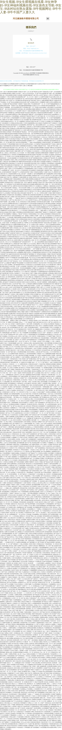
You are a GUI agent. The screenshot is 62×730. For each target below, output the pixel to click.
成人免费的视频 (15, 622)
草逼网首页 (46, 123)
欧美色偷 (34, 657)
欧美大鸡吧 (41, 277)
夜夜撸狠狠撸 (35, 537)
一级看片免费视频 (10, 416)
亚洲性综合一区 (4, 505)
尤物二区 (27, 659)
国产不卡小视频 (27, 205)
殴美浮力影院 (15, 570)
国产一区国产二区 (55, 387)
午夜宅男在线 (52, 194)
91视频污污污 (35, 268)
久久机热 (42, 137)
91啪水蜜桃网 (53, 296)
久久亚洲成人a (40, 676)
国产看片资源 (54, 146)
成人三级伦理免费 (53, 98)
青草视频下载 (20, 713)
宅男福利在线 (14, 359)
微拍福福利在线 (55, 706)
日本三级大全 (22, 228)
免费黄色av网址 (28, 259)
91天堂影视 (59, 285)
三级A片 (25, 275)
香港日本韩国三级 (49, 605)
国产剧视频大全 (23, 320)
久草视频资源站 (23, 135)
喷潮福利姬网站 (16, 394)
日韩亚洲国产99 (19, 596)
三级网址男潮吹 (18, 594)
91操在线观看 (40, 266)
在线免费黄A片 (55, 114)
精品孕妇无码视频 (48, 198)
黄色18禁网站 (14, 208)
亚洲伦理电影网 (57, 367)
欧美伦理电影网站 (22, 142)
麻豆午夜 (19, 343)
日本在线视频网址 (30, 680)
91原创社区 (38, 208)
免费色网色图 (6, 332)
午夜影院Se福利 (30, 479)
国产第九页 (53, 409)
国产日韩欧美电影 (35, 137)
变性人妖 (38, 95)
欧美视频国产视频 (47, 708)
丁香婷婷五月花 (33, 566)
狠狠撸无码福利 (46, 355)
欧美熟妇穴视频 (37, 236)
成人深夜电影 (16, 112)
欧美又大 (8, 154)
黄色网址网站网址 (50, 278)
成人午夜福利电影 (7, 428)
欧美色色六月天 (11, 111)
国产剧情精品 (44, 98)
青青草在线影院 (53, 449)
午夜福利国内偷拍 (40, 540)
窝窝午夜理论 (27, 252)
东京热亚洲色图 (53, 317)
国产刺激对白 (30, 313)
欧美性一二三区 (14, 636)
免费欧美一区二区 (52, 701)
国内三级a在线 (17, 661)
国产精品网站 (31, 395)
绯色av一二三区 (23, 322)
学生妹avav (36, 200)
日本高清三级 (20, 635)
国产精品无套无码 (35, 245)
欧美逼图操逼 (12, 383)
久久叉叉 (22, 236)
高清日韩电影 (16, 287)
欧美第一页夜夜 (10, 105)
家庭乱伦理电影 (7, 132)
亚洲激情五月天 (22, 582)
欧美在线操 (3, 720)
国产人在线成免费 (7, 114)
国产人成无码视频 (36, 114)
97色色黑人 (49, 469)
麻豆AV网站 (49, 481)
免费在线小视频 (4, 151)
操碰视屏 (10, 130)
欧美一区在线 (7, 158)
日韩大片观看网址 (41, 163)
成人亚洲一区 (34, 659)
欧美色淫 (57, 111)
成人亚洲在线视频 (34, 477)
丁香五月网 (54, 184)
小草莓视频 (27, 727)
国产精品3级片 (33, 100)
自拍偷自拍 (10, 668)
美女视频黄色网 (37, 507)
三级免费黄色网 (56, 645)
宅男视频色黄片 (18, 483)
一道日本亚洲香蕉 (15, 107)
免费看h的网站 (44, 617)
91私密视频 (43, 727)
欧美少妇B (44, 484)
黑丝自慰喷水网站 (52, 727)
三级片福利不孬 (15, 523)
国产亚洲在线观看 (46, 472)
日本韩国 (28, 577)
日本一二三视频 (4, 488)
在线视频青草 (42, 406)
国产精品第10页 (37, 594)
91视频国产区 (4, 577)
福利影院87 (4, 704)
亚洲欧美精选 (42, 394)
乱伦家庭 (6, 116)
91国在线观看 (52, 187)
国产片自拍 (42, 179)
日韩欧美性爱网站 (39, 427)
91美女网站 (35, 547)
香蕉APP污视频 (7, 198)
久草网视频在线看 (7, 179)
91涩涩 (5, 498)
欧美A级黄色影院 (27, 238)
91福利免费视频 (40, 310)
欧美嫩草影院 (34, 401)
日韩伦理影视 (46, 552)
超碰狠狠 (14, 456)
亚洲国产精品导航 (50, 111)
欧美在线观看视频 (54, 498)
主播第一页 (47, 184)
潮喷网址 (37, 395)
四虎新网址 (50, 572)
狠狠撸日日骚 (42, 640)
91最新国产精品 (48, 170)
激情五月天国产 (30, 156)
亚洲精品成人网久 (19, 633)
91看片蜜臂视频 (48, 343)
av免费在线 (11, 465)
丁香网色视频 (45, 387)
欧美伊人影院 (3, 168)
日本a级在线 (52, 303)
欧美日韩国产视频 (7, 600)
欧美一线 (19, 720)
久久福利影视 (55, 711)
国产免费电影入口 (19, 418)
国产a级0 (33, 95)
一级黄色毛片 (56, 622)
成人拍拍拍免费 (26, 163)
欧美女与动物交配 (44, 346)
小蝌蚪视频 (11, 427)
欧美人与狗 (55, 369)
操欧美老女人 (15, 210)
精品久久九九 (9, 526)
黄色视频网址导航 (44, 187)
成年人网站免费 (44, 245)
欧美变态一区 (32, 93)
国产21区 (44, 371)
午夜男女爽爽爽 (26, 420)
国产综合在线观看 (41, 93)
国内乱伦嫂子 (42, 566)
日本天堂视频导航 (55, 121)
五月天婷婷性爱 (36, 350)
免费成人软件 (32, 207)
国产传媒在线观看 (23, 376)
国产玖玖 (54, 294)
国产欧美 (30, 166)
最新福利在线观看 (17, 607)
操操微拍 (29, 580)
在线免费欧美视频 (30, 109)
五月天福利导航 (37, 552)
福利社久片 (47, 558)
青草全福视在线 (8, 165)
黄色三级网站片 (39, 479)
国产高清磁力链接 (28, 416)
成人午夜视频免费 (43, 306)
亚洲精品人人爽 (41, 331)
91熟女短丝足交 (39, 407)
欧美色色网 (3, 673)
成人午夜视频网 (24, 332)
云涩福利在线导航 (24, 172)
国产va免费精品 (39, 490)
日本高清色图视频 (39, 399)
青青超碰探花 (6, 425)
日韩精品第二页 (43, 493)
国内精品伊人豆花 (31, 518)
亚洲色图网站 (31, 303)
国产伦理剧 (27, 245)
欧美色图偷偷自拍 (32, 339)
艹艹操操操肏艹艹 (21, 580)
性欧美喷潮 (49, 435)
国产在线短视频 (35, 290)
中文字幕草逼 (19, 575)
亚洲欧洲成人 (22, 126)
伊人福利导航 (48, 689)
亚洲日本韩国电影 (47, 561)
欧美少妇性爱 (40, 428)
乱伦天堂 (28, 290)
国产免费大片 (12, 301)
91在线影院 (3, 696)
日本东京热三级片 (57, 511)
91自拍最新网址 (22, 125)
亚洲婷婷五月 (53, 596)
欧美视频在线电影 (56, 612)
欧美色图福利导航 (38, 713)
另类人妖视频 (29, 236)
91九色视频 (47, 121)
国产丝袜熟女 (27, 495)
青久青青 (10, 275)
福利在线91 (17, 338)
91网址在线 (53, 717)
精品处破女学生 (18, 638)
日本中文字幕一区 (52, 301)
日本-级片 (22, 374)
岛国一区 (37, 498)
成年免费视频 (35, 317)
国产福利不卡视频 (49, 439)
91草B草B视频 (15, 132)
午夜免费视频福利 (44, 547)
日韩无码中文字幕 (24, 392)
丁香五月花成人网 (18, 371)
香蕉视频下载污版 (51, 256)
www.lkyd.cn (26, 73)
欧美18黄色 (17, 668)
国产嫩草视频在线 (33, 308)
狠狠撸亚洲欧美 (49, 100)
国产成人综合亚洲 (32, 582)
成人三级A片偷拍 (20, 626)
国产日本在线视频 (43, 414)
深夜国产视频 (36, 301)
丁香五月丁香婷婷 (45, 290)
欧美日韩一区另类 (50, 587)
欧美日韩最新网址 (54, 516)
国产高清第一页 (56, 242)
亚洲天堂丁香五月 (42, 205)
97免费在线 (38, 561)
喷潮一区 (8, 222)
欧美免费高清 (49, 334)
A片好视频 (33, 572)
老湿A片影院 (9, 231)
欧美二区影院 (49, 460)
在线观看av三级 (18, 645)
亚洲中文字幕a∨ (25, 523)
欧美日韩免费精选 (16, 647)
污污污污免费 (54, 238)
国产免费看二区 (26, 226)
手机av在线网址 (5, 476)
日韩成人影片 (41, 182)
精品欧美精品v (11, 280)
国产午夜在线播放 (48, 586)
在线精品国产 (7, 528)
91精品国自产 (33, 598)
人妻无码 (49, 659)
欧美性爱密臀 (3, 256)
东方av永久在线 (25, 722)
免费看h (53, 624)
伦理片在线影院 (48, 423)
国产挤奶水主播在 (43, 434)
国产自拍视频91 (7, 692)
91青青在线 (25, 486)
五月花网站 (16, 345)
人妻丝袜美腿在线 (54, 579)
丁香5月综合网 (22, 187)
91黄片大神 (48, 622)
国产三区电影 (32, 278)
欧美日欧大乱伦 (6, 434)
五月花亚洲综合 (22, 180)
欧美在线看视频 (45, 621)
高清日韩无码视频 (23, 186)
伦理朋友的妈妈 (23, 219)
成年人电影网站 (45, 635)
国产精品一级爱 (19, 500)
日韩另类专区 (45, 495)
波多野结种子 (27, 706)
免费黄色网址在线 (39, 184)
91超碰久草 (10, 643)
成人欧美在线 (27, 406)
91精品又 (52, 290)
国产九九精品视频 (20, 465)
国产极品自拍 (15, 285)
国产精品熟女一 (24, 132)
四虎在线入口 (22, 353)
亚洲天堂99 (12, 477)
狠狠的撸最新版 (20, 624)
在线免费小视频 (12, 217)
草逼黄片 (46, 463)
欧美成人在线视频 (31, 655)
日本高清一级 (57, 425)
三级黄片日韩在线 (33, 545)
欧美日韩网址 (12, 439)
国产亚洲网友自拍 (45, 397)
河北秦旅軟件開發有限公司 (26, 18)
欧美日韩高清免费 (21, 254)
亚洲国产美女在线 (22, 545)
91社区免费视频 (24, 481)
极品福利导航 (51, 292)
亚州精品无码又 (53, 661)
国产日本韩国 (14, 617)
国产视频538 (5, 460)
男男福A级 (34, 406)
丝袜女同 (30, 219)
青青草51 (22, 264)
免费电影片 (16, 177)
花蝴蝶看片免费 (44, 102)
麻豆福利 (39, 322)
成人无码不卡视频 (16, 614)
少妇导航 (34, 381)
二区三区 (5, 481)
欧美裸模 (44, 112)
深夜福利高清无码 (23, 460)
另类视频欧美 (15, 242)
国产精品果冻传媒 (43, 441)
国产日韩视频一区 (34, 481)
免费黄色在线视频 (37, 283)
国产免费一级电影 (48, 633)
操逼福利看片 (31, 502)
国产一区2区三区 (20, 341)
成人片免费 (43, 228)
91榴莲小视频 (37, 146)
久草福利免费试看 (56, 277)
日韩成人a (56, 308)
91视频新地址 (35, 296)
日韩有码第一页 (42, 404)
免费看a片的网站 (40, 458)
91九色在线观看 (36, 264)
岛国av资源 (20, 193)
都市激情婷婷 (7, 172)
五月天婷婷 (6, 310)
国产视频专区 (8, 603)
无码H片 (54, 563)
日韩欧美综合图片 (33, 364)
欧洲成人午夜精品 (43, 158)
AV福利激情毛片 (7, 299)
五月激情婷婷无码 (21, 329)
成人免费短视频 (4, 554)
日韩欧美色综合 (52, 249)
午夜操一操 (28, 650)
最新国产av (43, 411)
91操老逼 (56, 713)
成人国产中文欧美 (20, 708)
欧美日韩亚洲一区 (52, 411)
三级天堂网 (29, 324)
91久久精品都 (43, 659)
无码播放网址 (36, 324)
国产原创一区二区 (14, 470)
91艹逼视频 (28, 418)
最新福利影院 (10, 252)
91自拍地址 (47, 329)
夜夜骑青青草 (14, 109)
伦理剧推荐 (43, 247)
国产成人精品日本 (51, 247)
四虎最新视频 (4, 682)
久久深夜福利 (28, 713)
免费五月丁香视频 (7, 226)
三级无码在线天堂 (17, 247)
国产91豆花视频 (9, 584)
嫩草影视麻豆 (16, 561)
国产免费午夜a (54, 638)
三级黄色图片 (33, 271)
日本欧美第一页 (13, 266)
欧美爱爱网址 (7, 570)
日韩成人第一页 (25, 137)
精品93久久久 (21, 200)
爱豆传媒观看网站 (30, 123)
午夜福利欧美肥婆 (56, 360)
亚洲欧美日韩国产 (44, 409)
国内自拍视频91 (30, 610)
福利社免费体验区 (12, 463)
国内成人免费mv (52, 615)
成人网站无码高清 (26, 699)
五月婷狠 (10, 594)
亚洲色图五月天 (4, 448)
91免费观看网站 (24, 444)
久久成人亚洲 (26, 247)
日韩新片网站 (17, 601)
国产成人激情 (40, 519)
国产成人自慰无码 (54, 322)
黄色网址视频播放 (41, 207)
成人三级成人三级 (6, 153)
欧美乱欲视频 (23, 189)
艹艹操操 (29, 142)
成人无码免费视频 (7, 449)
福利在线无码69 (19, 348)
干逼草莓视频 (15, 689)
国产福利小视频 (43, 661)
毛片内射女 (20, 249)
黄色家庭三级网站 (48, 348)
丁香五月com (24, 366)
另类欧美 (40, 582)
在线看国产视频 (19, 696)
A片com (22, 292)
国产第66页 (52, 210)
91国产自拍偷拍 (30, 102)
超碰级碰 (28, 374)
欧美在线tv (42, 259)
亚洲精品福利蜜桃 (32, 628)
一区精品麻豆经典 (47, 139)
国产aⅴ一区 (28, 341)
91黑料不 (8, 285)
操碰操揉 (53, 313)
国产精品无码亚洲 (53, 221)
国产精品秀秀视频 (30, 504)
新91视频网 (55, 142)
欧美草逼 (44, 591)
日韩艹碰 (50, 545)
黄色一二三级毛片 (52, 683)
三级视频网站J (52, 584)
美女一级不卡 (9, 373)
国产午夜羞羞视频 (27, 648)
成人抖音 (12, 304)
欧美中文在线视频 (49, 610)
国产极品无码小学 (51, 402)
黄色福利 (56, 462)
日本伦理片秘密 (30, 407)
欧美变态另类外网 (29, 446)
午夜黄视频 (49, 521)
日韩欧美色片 (20, 711)
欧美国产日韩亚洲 (50, 407)
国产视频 (6, 311)
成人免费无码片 (45, 395)
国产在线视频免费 (31, 439)
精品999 (46, 465)
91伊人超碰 (58, 357)
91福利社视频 (43, 196)
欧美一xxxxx (46, 125)
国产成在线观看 (20, 257)
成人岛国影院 (25, 240)
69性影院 (7, 125)
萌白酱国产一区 (51, 112)
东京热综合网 (4, 385)
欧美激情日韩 (44, 221)
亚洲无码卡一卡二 (52, 345)
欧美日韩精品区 (56, 416)
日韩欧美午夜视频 (12, 568)
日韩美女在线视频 (8, 462)
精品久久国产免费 (43, 486)
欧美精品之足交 (51, 598)
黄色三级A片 (39, 325)
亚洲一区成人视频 (25, 182)
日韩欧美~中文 (41, 353)
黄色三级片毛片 (8, 177)
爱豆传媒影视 (43, 675)
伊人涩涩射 (36, 187)
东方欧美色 (24, 380)
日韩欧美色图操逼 (11, 657)
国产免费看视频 (33, 229)
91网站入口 (30, 703)
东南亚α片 (11, 682)
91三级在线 (26, 451)
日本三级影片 (44, 444)
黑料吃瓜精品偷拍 (10, 163)
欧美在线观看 (32, 331)
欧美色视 (9, 640)
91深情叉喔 (19, 472)
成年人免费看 (21, 605)
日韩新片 (55, 690)
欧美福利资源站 (14, 573)
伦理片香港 (44, 292)
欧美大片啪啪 (39, 462)
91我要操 (51, 212)
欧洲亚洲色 (54, 395)
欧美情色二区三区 (50, 519)
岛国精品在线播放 (29, 315)
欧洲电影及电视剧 (14, 404)
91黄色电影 (17, 182)
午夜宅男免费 (53, 130)
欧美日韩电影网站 (34, 397)
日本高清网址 (31, 467)
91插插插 (6, 249)
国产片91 (50, 175)
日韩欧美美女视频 (17, 238)
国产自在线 (8, 210)
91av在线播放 (6, 193)
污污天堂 (43, 701)
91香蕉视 (42, 105)
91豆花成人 (33, 243)
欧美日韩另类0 (10, 147)
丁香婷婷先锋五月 (36, 369)
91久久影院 (23, 130)
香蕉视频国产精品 (55, 243)
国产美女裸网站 (32, 456)
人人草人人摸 (24, 556)
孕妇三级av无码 (44, 249)
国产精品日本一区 (11, 329)
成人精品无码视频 (48, 109)
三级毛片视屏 (54, 528)
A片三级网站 (55, 196)
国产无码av (3, 231)
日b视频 (37, 186)
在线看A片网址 (13, 385)
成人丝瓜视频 (38, 516)
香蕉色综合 (48, 703)
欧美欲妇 (49, 640)
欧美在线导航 (14, 479)
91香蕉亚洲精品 (32, 214)
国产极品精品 (11, 696)
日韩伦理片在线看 (27, 360)
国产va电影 (56, 580)
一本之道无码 (21, 514)
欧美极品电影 (17, 137)
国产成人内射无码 (25, 98)
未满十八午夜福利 (57, 676)
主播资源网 (9, 444)
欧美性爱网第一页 (14, 474)
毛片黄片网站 (43, 615)
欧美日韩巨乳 (46, 500)
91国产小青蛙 (11, 608)
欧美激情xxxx (29, 427)
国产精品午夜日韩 (45, 612)
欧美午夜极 (9, 339)
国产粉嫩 (11, 263)
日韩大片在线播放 (54, 327)
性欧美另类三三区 (46, 722)
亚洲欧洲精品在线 (38, 558)
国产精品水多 (46, 289)
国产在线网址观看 (35, 221)
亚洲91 (39, 355)
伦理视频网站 (6, 208)
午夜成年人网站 (14, 294)
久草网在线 (40, 140)
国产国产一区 (15, 126)
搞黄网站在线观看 (22, 217)
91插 (42, 264)
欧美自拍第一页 (24, 710)
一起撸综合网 (50, 518)
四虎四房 (19, 282)
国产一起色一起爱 (45, 470)
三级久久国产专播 (13, 610)
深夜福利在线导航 (5, 362)
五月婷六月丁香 (39, 467)
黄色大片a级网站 (11, 390)
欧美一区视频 (11, 704)
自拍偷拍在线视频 (18, 652)
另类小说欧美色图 (9, 575)
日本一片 (50, 484)
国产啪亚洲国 (57, 254)
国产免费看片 (6, 722)
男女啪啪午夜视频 (31, 159)
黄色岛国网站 (39, 125)
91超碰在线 (41, 460)
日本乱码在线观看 (34, 697)
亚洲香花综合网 (39, 531)
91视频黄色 (30, 664)
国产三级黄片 (18, 579)
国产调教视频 (53, 704)
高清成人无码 (55, 668)
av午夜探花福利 (10, 236)
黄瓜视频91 (40, 366)
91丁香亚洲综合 (17, 388)
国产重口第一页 (56, 401)
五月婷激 (15, 676)
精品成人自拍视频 (21, 519)
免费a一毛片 (3, 184)
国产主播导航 (8, 371)
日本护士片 (3, 568)
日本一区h (43, 432)
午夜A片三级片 (58, 198)
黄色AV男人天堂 (56, 718)
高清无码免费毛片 (24, 402)
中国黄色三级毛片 (50, 479)
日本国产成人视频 (51, 287)
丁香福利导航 (25, 697)
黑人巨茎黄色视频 (40, 380)
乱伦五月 (2, 264)
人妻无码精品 (50, 107)
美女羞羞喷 (19, 495)
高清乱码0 (25, 166)
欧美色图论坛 (29, 146)
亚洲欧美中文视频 (44, 317)
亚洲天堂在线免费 (41, 535)
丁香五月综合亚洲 (52, 512)
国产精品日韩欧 (48, 673)
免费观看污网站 (29, 250)
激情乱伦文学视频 (26, 362)
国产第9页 (49, 228)
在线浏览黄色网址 (52, 404)
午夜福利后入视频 (33, 437)
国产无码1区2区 (50, 421)
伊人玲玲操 (44, 324)
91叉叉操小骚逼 (27, 277)
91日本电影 (41, 437)
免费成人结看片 (9, 633)
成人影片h (18, 170)
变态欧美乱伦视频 (9, 500)
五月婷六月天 (38, 554)
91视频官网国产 (38, 212)
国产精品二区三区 (8, 346)
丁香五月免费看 (35, 476)
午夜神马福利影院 (15, 566)
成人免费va (57, 593)
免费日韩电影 (30, 130)
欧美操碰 (18, 280)
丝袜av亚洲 (22, 676)
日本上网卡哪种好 (21, 509)
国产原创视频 (28, 507)
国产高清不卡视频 (54, 156)
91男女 (48, 135)
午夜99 (7, 257)
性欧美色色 (28, 350)
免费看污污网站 (14, 320)
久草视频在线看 (21, 628)
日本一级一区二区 (45, 652)
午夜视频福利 (36, 621)
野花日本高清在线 (12, 725)
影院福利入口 (45, 678)
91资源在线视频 (41, 217)
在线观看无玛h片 (39, 689)
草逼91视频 (20, 612)
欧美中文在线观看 (56, 575)
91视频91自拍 (32, 455)
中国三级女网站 (36, 662)
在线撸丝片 (49, 161)
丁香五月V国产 (46, 236)
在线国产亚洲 (47, 668)
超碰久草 (28, 511)
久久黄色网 (5, 470)
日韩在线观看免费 (20, 608)
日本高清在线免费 (17, 528)
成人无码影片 (12, 324)
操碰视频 (13, 158)
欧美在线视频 (30, 184)
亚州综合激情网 (57, 509)
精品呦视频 (20, 301)
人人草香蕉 (42, 151)
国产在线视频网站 (40, 692)
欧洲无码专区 (20, 619)
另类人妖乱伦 (8, 366)
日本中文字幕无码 (29, 191)
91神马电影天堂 (17, 549)
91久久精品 (32, 392)
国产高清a (37, 575)
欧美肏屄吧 (23, 395)
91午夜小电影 (7, 456)
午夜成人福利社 (57, 435)
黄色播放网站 (6, 491)
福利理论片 (19, 642)
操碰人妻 (42, 697)
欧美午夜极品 (56, 109)
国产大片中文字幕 (42, 175)
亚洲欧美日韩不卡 (29, 682)
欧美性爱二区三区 (36, 591)
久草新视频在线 (19, 212)
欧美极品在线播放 (43, 704)
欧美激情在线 (42, 549)
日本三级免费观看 (57, 722)
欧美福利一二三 (21, 593)
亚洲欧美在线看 (19, 680)
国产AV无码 (25, 149)
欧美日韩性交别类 (19, 659)
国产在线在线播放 (40, 593)
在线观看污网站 (47, 383)
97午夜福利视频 (10, 144)
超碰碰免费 (43, 666)
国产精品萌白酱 (4, 273)
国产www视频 (5, 263)
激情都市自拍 (4, 331)
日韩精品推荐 (50, 240)
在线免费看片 (6, 250)
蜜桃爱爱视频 (27, 105)
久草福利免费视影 (18, 318)
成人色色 (4, 521)
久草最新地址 (20, 325)
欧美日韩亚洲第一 (8, 397)
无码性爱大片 (16, 449)
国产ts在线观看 (22, 266)
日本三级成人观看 (5, 235)
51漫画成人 (14, 187)
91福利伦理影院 (9, 621)
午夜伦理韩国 (4, 418)
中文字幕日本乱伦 (11, 519)
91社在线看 (26, 263)
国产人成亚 (24, 327)
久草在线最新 (42, 240)
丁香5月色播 (21, 407)
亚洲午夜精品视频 (56, 233)
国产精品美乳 (52, 158)
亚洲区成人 (34, 282)
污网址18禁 (25, 306)
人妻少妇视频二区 (12, 201)
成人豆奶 (15, 355)
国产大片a (2, 657)
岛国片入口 (43, 491)
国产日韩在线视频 (19, 462)
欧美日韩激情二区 (21, 664)
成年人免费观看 (26, 530)
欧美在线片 (45, 687)
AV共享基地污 (34, 486)
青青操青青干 (37, 311)
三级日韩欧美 (3, 229)
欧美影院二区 (28, 685)
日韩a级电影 (51, 261)
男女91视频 (54, 231)
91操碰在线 (56, 100)
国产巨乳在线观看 (33, 132)
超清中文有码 (45, 577)
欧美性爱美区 (7, 612)
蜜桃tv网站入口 (45, 210)
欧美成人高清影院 (49, 682)
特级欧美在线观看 (21, 140)
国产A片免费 (40, 624)
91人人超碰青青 (12, 278)
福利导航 (49, 196)
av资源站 (14, 706)
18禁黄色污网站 (55, 607)
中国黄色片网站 (12, 675)
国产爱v (14, 612)
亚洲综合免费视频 (51, 392)
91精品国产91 (15, 172)
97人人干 (45, 530)
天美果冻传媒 (3, 200)
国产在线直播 (23, 242)
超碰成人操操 (58, 132)
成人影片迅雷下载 (26, 394)
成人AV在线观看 (44, 303)
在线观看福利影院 (51, 406)
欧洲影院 (24, 671)
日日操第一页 (22, 153)
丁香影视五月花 (36, 238)
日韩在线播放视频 (49, 266)
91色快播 (16, 156)
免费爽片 (58, 477)
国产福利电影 (34, 182)
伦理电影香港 (45, 208)
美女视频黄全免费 (56, 205)
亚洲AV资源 (32, 544)
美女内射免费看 (20, 435)
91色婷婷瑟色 (24, 170)
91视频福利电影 (24, 470)
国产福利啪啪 (34, 158)
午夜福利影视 (11, 596)
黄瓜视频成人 (18, 194)
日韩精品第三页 (57, 640)
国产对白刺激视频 (5, 647)
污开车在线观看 (15, 631)
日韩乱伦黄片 (12, 717)
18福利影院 (46, 140)
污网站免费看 (12, 140)
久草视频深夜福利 (36, 252)
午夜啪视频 (47, 296)
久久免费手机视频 (43, 97)
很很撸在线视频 (48, 367)
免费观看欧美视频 (50, 353)
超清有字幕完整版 (26, 614)
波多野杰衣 (6, 407)
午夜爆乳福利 (52, 414)
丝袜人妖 (27, 559)
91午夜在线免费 (32, 203)
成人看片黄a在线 (53, 320)
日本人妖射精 (29, 200)
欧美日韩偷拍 (41, 657)
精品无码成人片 (57, 366)
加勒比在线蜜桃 (31, 654)
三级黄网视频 (14, 402)
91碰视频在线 (48, 628)
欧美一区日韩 (51, 591)
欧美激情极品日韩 (15, 327)
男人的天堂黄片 (51, 566)
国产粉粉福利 (17, 387)
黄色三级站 (29, 385)
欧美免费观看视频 (24, 617)
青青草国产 (41, 222)
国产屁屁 (26, 116)
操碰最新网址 (46, 607)
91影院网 (56, 518)
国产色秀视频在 (35, 727)
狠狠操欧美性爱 (31, 198)
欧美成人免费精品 (32, 636)
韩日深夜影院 (44, 514)
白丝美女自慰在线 (6, 523)
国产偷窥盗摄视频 (53, 104)
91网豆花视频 (30, 153)
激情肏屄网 (54, 631)
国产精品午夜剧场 (11, 624)
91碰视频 (55, 561)
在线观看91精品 (38, 313)
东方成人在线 (20, 173)
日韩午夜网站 (27, 421)
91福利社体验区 (5, 512)
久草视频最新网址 (29, 168)
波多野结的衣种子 (36, 717)
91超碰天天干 (38, 669)
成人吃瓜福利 (56, 147)
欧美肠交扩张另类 (12, 184)
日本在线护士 (52, 180)
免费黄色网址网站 (37, 607)
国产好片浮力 (34, 165)
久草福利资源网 (12, 173)
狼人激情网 (38, 292)
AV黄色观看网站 (37, 142)
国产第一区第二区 (43, 357)
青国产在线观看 (26, 607)
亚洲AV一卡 (4, 217)
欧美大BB (28, 158)
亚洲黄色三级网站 (49, 455)
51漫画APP (42, 224)
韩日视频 (57, 200)
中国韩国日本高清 (6, 126)
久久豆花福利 (14, 460)
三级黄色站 (16, 378)
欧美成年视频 (46, 313)
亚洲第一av (21, 535)
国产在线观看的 (21, 310)
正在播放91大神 (47, 614)
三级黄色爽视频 (27, 423)
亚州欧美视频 (12, 442)
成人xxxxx (10, 259)
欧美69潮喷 (45, 126)
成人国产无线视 (9, 245)
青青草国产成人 (31, 125)
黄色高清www (24, 345)
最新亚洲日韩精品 (22, 184)
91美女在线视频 (33, 139)
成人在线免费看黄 (39, 242)
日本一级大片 (3, 91)
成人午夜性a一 (4, 628)
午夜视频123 (11, 229)
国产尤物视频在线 (25, 287)
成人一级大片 (47, 631)
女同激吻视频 (20, 154)
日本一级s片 (4, 469)
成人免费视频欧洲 (12, 514)
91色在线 (56, 334)
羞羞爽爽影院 (50, 425)
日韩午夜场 (22, 235)
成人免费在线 (43, 191)
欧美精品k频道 (24, 687)
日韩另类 (46, 427)
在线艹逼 (42, 537)
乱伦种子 (40, 91)
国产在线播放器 (24, 570)
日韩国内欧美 (6, 392)
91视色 (31, 172)
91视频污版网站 (6, 558)
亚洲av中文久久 (38, 605)
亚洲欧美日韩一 (30, 448)
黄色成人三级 (57, 507)
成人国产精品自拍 (7, 380)
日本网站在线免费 (34, 147)
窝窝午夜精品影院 (37, 614)
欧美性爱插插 (26, 128)
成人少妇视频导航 (55, 159)
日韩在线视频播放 (7, 345)
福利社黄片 (35, 549)
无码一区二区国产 (40, 703)
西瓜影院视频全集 (18, 297)
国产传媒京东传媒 (30, 573)
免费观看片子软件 (33, 725)
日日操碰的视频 (30, 435)
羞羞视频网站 (23, 718)
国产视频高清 (45, 133)
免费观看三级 (7, 394)
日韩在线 (29, 126)
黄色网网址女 (20, 168)
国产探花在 (24, 346)
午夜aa (18, 556)
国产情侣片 (33, 304)
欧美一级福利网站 (26, 476)
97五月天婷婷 (29, 196)
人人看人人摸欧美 (55, 341)
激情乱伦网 (9, 652)
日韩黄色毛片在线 (52, 650)
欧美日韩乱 (47, 222)
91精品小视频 (9, 318)
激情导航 (37, 724)
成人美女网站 (20, 512)
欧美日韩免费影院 (12, 669)
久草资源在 (16, 228)
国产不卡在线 (40, 121)
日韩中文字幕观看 (53, 95)
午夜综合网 (37, 472)
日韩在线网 (36, 196)
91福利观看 (20, 717)
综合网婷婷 (51, 324)
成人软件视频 (45, 194)
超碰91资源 (26, 193)
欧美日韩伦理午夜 (16, 303)
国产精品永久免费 (47, 601)
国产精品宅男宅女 (10, 537)
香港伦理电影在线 (55, 119)
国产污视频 (11, 369)
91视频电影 (22, 121)
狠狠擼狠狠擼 (12, 311)
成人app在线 (37, 135)
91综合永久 (11, 498)
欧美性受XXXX (39, 711)
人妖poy (10, 561)
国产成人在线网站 (14, 135)
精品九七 (14, 683)
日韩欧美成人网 (25, 647)
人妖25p (5, 442)
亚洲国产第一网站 (54, 219)
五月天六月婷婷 (23, 505)
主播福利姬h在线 (53, 186)
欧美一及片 (41, 285)
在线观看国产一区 (27, 387)
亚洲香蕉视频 (50, 570)
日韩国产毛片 (23, 378)
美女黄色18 (48, 233)
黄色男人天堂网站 (5, 511)
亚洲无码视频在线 (23, 208)
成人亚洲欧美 (46, 638)
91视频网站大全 (25, 591)
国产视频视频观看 (51, 540)
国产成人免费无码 (13, 186)
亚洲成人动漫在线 (29, 643)
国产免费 (55, 348)
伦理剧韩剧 (11, 572)
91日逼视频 (12, 257)
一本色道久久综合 (34, 449)
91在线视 (6, 467)
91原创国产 (6, 650)
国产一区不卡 (36, 512)
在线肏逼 (12, 708)
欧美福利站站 (20, 685)
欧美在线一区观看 (47, 690)
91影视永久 (5, 364)
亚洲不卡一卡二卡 (27, 586)
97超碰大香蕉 (26, 104)
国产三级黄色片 (44, 538)
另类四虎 (27, 121)
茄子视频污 (11, 119)
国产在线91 (48, 179)
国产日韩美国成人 (20, 655)
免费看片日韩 (14, 308)
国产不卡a (14, 701)
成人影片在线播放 (34, 617)
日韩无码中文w (18, 451)
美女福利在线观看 (30, 292)
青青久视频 (12, 212)
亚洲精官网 (4, 369)
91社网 (49, 205)
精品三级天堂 (28, 673)
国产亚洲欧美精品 (32, 359)
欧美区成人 (19, 554)
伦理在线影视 (38, 235)
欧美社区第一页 (17, 268)
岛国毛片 (32, 402)
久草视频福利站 (6, 598)
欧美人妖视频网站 (19, 252)
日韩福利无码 (12, 282)
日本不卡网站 (58, 629)
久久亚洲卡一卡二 (21, 715)
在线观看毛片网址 (24, 533)
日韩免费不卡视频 (50, 467)
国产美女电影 (26, 369)
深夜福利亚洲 (11, 277)
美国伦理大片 (46, 91)
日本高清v (8, 303)
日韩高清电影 (52, 434)
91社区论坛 (4, 203)
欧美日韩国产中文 (42, 647)
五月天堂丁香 (39, 289)
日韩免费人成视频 (5, 484)
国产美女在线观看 (12, 582)
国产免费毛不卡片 (18, 423)
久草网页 (31, 215)
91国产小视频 (33, 273)
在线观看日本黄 (44, 219)
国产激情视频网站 (56, 118)
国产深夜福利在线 (10, 552)
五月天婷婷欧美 (21, 158)
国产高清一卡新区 (46, 146)
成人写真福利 (12, 191)
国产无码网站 (8, 264)
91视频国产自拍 (52, 153)
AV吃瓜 (12, 650)
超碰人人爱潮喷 (19, 650)
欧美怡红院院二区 (20, 123)
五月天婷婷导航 (54, 352)
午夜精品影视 (18, 369)
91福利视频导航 (7, 146)
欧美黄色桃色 (28, 348)
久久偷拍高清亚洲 (23, 203)
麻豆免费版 (10, 638)
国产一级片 (12, 554)
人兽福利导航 (18, 277)
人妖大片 (53, 285)
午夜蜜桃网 (16, 565)
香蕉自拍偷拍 (25, 449)
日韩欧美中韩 (18, 360)
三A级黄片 (48, 655)
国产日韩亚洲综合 (32, 275)
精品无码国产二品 (33, 285)
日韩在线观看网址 (33, 409)
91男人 (25, 334)
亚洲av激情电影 (31, 201)
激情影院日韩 (40, 270)
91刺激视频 (43, 301)
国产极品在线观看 (35, 451)
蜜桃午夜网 (9, 228)
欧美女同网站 (57, 671)
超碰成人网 (38, 694)
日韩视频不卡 (4, 439)
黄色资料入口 (8, 289)
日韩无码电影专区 (30, 676)
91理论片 (55, 235)
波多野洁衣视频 (4, 140)
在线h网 (50, 374)
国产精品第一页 (43, 619)
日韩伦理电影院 (49, 629)
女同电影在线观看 (51, 315)
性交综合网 (24, 561)
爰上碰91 (17, 304)
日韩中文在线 (9, 139)
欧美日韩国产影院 (57, 703)
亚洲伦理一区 (58, 332)
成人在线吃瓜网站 (16, 240)
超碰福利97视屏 (35, 287)
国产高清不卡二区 (33, 306)
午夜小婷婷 (13, 678)
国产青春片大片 (14, 332)
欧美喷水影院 (15, 146)
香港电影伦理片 (9, 182)
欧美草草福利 (25, 668)
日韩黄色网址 (53, 236)
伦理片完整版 (25, 179)
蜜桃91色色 (58, 208)
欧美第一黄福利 (20, 439)
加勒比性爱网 (31, 111)
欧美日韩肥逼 (31, 352)
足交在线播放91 (34, 411)
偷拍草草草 (38, 256)
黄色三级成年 (11, 205)
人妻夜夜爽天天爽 (7, 697)
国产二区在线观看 (55, 91)
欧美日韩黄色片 (34, 263)
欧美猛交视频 (3, 133)
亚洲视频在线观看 (57, 474)
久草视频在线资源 (11, 727)
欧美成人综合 (12, 593)
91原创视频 (45, 283)
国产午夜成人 (52, 144)
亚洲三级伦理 (39, 502)
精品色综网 (16, 428)
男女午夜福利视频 (49, 430)
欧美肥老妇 (36, 259)
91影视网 (18, 111)
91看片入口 (43, 287)
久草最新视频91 (36, 577)
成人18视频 (35, 277)
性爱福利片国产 (5, 359)
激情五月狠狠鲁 (12, 577)
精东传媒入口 (40, 119)
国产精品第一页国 (5, 207)
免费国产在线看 (9, 233)
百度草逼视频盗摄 (41, 505)
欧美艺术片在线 (41, 518)
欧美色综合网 (22, 102)
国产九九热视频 (36, 373)
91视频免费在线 (25, 299)
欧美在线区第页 (4, 642)
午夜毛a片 (6, 404)
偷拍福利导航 (40, 655)
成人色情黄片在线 (43, 177)
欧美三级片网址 (11, 619)
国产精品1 (58, 504)
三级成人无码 (48, 490)
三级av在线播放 (24, 544)
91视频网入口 (15, 437)
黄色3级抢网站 (19, 97)
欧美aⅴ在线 (15, 690)
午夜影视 (8, 563)
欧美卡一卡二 (11, 662)
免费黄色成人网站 (38, 673)
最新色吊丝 (14, 504)
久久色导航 (8, 458)
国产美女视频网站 (6, 214)
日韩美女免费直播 (42, 273)
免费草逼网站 (12, 628)
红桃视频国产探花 (7, 423)
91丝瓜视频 (40, 474)
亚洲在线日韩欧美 (35, 722)
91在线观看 (55, 310)
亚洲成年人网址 (26, 549)
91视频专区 (23, 404)
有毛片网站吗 (51, 647)
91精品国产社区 (4, 254)
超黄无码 (27, 271)
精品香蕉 (28, 161)
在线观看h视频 (27, 95)
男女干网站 (9, 421)
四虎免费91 (41, 132)
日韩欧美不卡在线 (33, 346)
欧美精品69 (10, 483)
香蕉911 (37, 102)
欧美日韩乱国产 (17, 381)
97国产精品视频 (24, 139)
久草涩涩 (34, 189)
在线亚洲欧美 (32, 718)
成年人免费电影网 (14, 488)
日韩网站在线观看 (23, 725)
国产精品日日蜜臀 (27, 720)
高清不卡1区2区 (23, 563)
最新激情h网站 (38, 250)
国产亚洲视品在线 (47, 294)
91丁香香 (38, 654)
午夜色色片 (44, 374)
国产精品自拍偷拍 (18, 231)
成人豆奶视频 (26, 388)
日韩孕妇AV (22, 524)
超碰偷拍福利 (40, 622)
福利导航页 (58, 467)
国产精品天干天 (33, 116)
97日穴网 (36, 191)
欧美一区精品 (18, 671)
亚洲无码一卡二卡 (14, 364)
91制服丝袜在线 (20, 521)
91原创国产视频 (48, 147)
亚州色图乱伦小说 (55, 168)
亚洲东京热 (33, 121)
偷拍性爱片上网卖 (17, 486)
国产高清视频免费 (51, 432)
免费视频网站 (3, 280)
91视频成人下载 (15, 214)
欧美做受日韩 (21, 133)
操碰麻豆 (41, 556)
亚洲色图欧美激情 (33, 327)
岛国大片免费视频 (5, 107)
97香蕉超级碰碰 (17, 226)
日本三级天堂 (32, 336)
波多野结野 (12, 642)
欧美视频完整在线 (13, 724)
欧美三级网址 (20, 673)
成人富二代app (22, 654)
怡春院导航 (16, 444)
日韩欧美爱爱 (22, 177)
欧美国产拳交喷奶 (36, 154)
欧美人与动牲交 (41, 572)
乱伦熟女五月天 (36, 105)
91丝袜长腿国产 (41, 392)
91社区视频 (32, 565)
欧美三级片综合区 (5, 614)
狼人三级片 (14, 317)
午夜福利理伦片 (46, 511)
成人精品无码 (12, 518)
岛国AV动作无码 (19, 144)
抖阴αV (46, 502)
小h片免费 (36, 144)
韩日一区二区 (47, 118)
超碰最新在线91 (56, 451)
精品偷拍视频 (45, 338)
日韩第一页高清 (37, 341)
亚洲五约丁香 (13, 448)
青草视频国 (6, 547)
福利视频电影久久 (46, 238)
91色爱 (22, 259)
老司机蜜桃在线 (54, 140)
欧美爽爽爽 (41, 334)
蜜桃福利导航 (20, 704)
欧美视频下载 (57, 523)
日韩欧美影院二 (48, 580)
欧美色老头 (38, 446)
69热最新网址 (22, 270)
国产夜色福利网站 (48, 669)
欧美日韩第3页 (15, 458)
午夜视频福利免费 (23, 308)
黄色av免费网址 (25, 411)
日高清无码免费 (14, 524)
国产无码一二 (36, 210)
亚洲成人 (58, 566)
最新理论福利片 (20, 324)
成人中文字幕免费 (49, 264)
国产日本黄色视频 (8, 338)
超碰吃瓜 (29, 189)
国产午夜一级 (15, 687)
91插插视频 (40, 439)
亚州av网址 (53, 346)
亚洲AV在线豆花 (26, 282)
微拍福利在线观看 (12, 91)
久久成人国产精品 (16, 538)
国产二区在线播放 (39, 587)
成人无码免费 (31, 715)
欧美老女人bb (15, 153)
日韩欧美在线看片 (7, 629)
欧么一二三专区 (27, 657)
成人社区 (23, 631)
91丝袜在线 (28, 264)
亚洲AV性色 (18, 409)
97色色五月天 (35, 612)
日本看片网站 (49, 359)
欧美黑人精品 (39, 610)
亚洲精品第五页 (41, 203)
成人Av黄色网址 (24, 430)
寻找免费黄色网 (24, 458)
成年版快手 (6, 282)
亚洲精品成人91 (37, 586)
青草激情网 (46, 516)
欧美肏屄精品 (41, 523)
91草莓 (31, 294)
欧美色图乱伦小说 (23, 207)
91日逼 (41, 296)
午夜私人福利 (46, 589)
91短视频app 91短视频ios (27, 689)
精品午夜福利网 (49, 271)
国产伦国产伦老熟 (50, 428)
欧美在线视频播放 (26, 268)
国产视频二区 (14, 425)
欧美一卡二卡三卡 (37, 362)
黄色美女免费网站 (37, 371)
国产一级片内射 (5, 109)
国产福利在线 (16, 130)
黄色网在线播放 (16, 299)
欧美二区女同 (12, 283)
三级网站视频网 (51, 282)
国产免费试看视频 (56, 350)
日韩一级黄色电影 (30, 540)
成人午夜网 (48, 137)
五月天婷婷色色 (51, 477)
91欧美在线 (16, 703)
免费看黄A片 (14, 407)
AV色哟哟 (34, 205)
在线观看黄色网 (5, 304)
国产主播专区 (34, 579)
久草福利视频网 (14, 118)
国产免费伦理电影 (34, 444)
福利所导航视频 (36, 228)
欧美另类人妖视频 (19, 643)
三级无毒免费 (16, 264)
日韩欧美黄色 (16, 380)
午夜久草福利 (22, 359)
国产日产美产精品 (51, 207)
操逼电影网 (34, 357)
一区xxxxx (58, 105)
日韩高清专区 (8, 530)
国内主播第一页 (48, 201)
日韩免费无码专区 (56, 589)
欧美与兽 (12, 512)
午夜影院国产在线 (31, 266)
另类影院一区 (30, 631)
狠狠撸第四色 (37, 315)
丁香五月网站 (24, 229)
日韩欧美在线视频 (6, 701)
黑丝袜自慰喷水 (57, 263)
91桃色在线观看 (37, 633)
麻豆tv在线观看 (41, 161)
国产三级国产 (11, 196)
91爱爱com (29, 187)
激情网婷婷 (47, 285)
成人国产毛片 (12, 711)
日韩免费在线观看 (45, 528)
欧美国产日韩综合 (45, 559)
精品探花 (52, 538)
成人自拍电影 (12, 472)
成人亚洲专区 (8, 676)
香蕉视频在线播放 (11, 685)
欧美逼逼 (40, 533)
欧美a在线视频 (24, 565)
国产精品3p (54, 257)
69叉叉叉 (40, 308)
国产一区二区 (27, 97)
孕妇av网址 (32, 687)
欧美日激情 (49, 692)
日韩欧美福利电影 (33, 378)
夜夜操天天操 (30, 587)
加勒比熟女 (33, 112)
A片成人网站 (31, 505)
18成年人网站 (14, 159)
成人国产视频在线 (52, 720)
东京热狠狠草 (32, 170)
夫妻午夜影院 (27, 483)
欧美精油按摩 (57, 570)
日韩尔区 (16, 374)
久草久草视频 (46, 341)
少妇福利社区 (53, 420)
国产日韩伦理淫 (27, 317)
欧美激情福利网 (52, 306)
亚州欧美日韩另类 (32, 404)
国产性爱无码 (35, 661)
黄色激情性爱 (34, 704)
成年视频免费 (20, 442)
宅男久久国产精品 (55, 250)
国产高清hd (21, 669)
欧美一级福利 (18, 373)
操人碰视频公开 (19, 531)
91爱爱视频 (22, 146)
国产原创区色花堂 (46, 114)
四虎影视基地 (35, 706)
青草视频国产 (9, 699)
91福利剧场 (37, 153)
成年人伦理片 (9, 287)
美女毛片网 (30, 589)
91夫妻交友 (48, 401)
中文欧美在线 (14, 414)
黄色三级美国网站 (51, 390)
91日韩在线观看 (8, 297)
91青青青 (32, 413)
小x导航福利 (28, 283)
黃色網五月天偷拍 (40, 469)
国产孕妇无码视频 (28, 297)
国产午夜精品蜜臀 (56, 626)
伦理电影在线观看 (12, 497)
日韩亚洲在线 (8, 378)
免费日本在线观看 (10, 531)
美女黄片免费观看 (42, 282)
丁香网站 (38, 509)
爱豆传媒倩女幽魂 (39, 149)
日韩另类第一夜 (38, 416)
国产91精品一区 (34, 710)
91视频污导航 (50, 254)
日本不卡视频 (52, 371)
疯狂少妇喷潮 (11, 256)
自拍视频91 (29, 140)
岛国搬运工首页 (14, 219)
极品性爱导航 (27, 154)
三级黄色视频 (27, 612)
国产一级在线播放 (33, 640)
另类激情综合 (27, 537)
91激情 (26, 311)
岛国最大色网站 (23, 285)
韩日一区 (32, 458)
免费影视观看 (44, 153)
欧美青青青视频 (31, 353)
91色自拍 (9, 718)
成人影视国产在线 (10, 175)
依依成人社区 (56, 594)
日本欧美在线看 (57, 268)
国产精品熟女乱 (4, 694)
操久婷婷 (55, 175)
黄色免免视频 (40, 430)
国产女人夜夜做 (13, 243)
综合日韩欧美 (38, 123)
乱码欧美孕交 (38, 180)
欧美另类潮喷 (38, 664)
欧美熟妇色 (17, 699)
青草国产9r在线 (41, 650)
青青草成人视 (32, 425)
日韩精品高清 (54, 214)
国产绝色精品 (39, 198)
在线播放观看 (48, 226)
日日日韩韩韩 (12, 490)
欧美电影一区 (39, 367)
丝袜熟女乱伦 (29, 465)
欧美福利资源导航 (30, 531)
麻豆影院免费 (31, 289)
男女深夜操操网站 (48, 671)
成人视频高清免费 (30, 235)
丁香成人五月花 (12, 168)
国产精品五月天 (22, 198)
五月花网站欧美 (34, 615)
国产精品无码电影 (12, 104)
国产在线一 (28, 133)
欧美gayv (52, 125)
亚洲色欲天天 (17, 119)
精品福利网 (45, 603)
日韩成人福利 (34, 619)
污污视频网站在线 (23, 456)
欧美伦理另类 (22, 313)
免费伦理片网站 (57, 521)
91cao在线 (34, 647)
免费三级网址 (22, 469)
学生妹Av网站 (52, 97)
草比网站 (10, 387)
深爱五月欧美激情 (50, 526)
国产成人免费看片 (16, 357)
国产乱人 (16, 189)
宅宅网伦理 (14, 511)
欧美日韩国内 (12, 521)
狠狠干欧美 (4, 196)
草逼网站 (14, 455)
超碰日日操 (32, 430)
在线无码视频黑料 (8, 360)
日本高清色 (16, 718)
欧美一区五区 (57, 621)
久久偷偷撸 (4, 387)
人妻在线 (37, 352)
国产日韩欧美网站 (56, 229)
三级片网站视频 (33, 460)
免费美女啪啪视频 (21, 542)
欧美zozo (55, 648)
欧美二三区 (56, 481)
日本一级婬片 (34, 97)
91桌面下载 (31, 724)
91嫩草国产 (7, 294)
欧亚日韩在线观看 (10, 341)
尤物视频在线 (9, 374)
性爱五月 (48, 339)
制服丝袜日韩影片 (50, 376)
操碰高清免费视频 (9, 149)
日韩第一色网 (35, 666)
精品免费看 (55, 165)
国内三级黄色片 (41, 425)
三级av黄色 (22, 479)
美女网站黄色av (49, 458)
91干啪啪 (30, 311)
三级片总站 (50, 394)
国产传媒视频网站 (20, 250)
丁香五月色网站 (11, 97)
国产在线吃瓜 (38, 631)
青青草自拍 (24, 692)
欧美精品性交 (45, 130)
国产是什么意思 (29, 497)
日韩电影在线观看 (41, 573)
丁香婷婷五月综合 (12, 180)
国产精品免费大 (15, 395)
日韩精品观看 (39, 170)
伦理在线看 (6, 573)
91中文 (55, 217)
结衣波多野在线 (46, 350)
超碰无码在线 (12, 254)
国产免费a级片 (15, 544)
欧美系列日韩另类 (46, 662)
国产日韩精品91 (53, 123)
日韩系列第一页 (31, 390)
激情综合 (38, 488)
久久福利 (29, 228)
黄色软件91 (4, 189)
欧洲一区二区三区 (5, 502)
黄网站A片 (23, 516)
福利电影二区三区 (31, 608)
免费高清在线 (24, 364)
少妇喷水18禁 (34, 224)
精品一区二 (22, 610)
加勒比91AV (48, 310)
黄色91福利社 (18, 306)
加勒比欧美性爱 (17, 432)
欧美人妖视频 (41, 376)
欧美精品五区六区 (18, 441)
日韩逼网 (33, 119)
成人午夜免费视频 (14, 116)
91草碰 (54, 161)
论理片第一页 (14, 392)
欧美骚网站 (48, 275)
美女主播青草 (45, 156)
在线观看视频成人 (7, 666)
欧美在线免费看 (27, 175)
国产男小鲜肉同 (54, 135)
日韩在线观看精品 (16, 215)
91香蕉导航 (48, 676)
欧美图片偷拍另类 (11, 350)
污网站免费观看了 (23, 694)
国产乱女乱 (4, 259)
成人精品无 (26, 273)
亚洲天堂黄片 (46, 551)
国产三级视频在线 (46, 304)
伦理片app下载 (52, 126)
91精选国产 (59, 203)
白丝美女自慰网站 (30, 310)
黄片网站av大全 (18, 397)
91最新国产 (18, 586)
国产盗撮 (25, 409)
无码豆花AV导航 (18, 621)
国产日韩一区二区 (24, 147)
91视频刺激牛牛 (11, 673)
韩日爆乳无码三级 (12, 142)
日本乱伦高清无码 (28, 301)
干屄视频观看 (41, 339)
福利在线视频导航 (41, 299)
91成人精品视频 (19, 105)
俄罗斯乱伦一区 (31, 683)
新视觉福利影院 (27, 594)
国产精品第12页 (14, 235)
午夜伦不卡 (24, 111)
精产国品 (47, 243)
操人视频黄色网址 (38, 329)
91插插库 (20, 104)
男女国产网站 (30, 516)
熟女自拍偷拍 (5, 212)
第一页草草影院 (24, 261)
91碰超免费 (24, 303)
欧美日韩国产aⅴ (6, 455)
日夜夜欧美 (34, 175)
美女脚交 (43, 512)
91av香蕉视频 (36, 584)
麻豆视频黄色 (7, 435)
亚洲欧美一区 (36, 635)
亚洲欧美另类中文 (11, 542)
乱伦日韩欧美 (56, 446)
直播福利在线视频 (51, 364)
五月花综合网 (26, 579)
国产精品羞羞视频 (45, 575)
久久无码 (7, 296)
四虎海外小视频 (53, 617)
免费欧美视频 (17, 224)
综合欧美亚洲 (21, 463)
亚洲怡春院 (8, 729)
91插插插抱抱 (25, 491)
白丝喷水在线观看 (11, 559)
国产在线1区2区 (40, 390)
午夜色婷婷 (51, 619)
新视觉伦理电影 (7, 648)
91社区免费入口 (50, 331)
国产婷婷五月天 (18, 233)
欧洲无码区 (9, 355)
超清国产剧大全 (48, 149)
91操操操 (19, 657)
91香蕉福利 (37, 678)
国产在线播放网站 (49, 173)
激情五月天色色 (9, 137)
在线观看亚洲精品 (53, 177)
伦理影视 (27, 596)
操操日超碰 (58, 680)
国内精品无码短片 (49, 132)
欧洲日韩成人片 (21, 390)
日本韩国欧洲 (36, 538)
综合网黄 (41, 226)
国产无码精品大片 (29, 678)
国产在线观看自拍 (18, 629)
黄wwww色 (47, 119)
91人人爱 (55, 636)
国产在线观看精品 (40, 448)
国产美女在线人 (45, 352)
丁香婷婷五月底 (21, 683)
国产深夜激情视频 (56, 655)
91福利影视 (19, 383)
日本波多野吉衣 (7, 215)
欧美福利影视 (45, 654)
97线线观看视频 (36, 601)
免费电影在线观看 (41, 159)
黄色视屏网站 (50, 189)
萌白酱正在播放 (38, 642)
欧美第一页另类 (4, 556)
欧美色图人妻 (21, 109)
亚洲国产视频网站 (56, 694)
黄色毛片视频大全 (26, 601)
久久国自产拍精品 (17, 166)
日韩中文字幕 (27, 645)
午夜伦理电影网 (8, 166)
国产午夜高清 (41, 233)
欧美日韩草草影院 (33, 441)
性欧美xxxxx (46, 642)
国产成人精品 (25, 598)
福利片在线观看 (16, 98)
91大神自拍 (8, 98)
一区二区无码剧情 (55, 678)
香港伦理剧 (33, 163)
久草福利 (22, 484)
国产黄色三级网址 (30, 535)
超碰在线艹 (46, 180)
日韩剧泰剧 (12, 467)
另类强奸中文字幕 (39, 526)
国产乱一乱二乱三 (34, 193)
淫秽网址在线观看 (42, 600)
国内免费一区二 (35, 420)
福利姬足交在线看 (16, 222)
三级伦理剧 (51, 357)
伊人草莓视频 (14, 502)
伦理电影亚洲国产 (48, 166)
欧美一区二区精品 (28, 554)
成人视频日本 (3, 119)
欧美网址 (18, 420)
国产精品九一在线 (48, 362)
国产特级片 (4, 427)
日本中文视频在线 (35, 247)
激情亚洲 (39, 636)
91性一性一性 (56, 692)
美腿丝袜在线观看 (45, 257)
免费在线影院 (5, 266)
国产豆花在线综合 (46, 476)
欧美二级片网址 (25, 280)
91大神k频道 (6, 504)
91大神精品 (12, 123)
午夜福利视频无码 (33, 334)
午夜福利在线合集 (34, 528)
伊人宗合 (7, 617)
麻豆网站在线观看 (50, 203)
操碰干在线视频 (54, 388)
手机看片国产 (45, 498)
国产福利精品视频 (9, 659)
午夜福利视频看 (12, 343)
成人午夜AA (23, 434)
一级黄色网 (56, 170)
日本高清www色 (12, 336)
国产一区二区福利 (34, 107)
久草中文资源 (54, 635)
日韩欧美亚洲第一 (23, 331)
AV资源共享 (35, 394)
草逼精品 (57, 324)
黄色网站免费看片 (14, 481)
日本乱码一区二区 (35, 701)
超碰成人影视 (54, 154)
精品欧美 (37, 303)
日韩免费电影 (50, 163)
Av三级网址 (9, 388)
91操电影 (16, 273)
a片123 (10, 242)
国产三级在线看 (38, 465)
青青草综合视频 (35, 374)
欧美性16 (35, 177)
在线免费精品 (47, 416)
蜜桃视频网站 (49, 217)
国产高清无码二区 (39, 629)
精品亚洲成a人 (58, 271)
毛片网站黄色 (7, 317)
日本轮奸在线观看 (6, 437)
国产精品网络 (14, 296)
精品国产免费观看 (52, 191)
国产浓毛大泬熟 (29, 526)
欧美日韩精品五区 (36, 338)
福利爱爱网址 (6, 219)
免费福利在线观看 (41, 683)
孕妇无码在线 (21, 296)
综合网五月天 (38, 156)
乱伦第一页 (52, 200)
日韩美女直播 (43, 193)
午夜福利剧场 (44, 724)
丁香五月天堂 (25, 93)
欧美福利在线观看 (38, 385)
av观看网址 (48, 563)
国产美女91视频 (25, 304)
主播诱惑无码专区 (46, 311)
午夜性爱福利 (45, 388)
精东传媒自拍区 (7, 432)
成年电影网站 (21, 587)
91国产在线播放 (4, 243)
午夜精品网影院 (17, 179)
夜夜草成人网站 (29, 399)
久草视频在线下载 (26, 666)
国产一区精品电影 (21, 490)
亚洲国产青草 (16, 366)
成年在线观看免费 (19, 315)
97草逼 (8, 566)
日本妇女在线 (12, 495)
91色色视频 (12, 325)
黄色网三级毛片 (17, 289)
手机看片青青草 (30, 367)
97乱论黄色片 (30, 469)
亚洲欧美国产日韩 (9, 315)
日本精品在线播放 (18, 275)
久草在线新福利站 (48, 533)
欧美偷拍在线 (41, 570)
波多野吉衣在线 (30, 521)
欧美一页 (43, 315)
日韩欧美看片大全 (15, 491)
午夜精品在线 (16, 411)
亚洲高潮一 (55, 662)
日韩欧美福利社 (41, 336)
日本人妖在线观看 (37, 530)
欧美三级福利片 (45, 488)
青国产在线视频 (11, 664)
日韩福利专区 (5, 283)
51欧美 (40, 139)
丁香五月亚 (59, 591)
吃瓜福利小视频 (13, 151)
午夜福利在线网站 (38, 172)
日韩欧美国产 (32, 474)
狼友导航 (33, 428)
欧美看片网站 (54, 558)
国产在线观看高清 (32, 434)
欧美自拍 (36, 652)
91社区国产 (18, 93)
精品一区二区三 (57, 374)
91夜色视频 (49, 523)
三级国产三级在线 (14, 493)
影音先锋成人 (45, 596)
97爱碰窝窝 (12, 715)
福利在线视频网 (37, 589)
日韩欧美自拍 (15, 434)
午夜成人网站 (41, 456)
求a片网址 (34, 161)
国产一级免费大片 (29, 173)
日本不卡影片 (23, 640)
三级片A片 (42, 710)
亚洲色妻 (28, 484)
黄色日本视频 (33, 533)
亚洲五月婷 (21, 497)
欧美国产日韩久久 (57, 614)
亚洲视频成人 (4, 376)
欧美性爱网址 (38, 708)
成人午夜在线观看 (7, 95)
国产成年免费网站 (11, 161)
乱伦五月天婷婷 (36, 257)
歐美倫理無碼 (48, 531)
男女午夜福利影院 (44, 280)
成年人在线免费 (53, 603)
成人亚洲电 (15, 563)
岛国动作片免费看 (6, 535)
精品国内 (42, 481)
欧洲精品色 (40, 628)
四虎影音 (25, 397)
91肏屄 (14, 435)
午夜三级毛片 (21, 577)
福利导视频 (5, 545)
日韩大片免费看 (13, 367)
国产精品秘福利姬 (22, 455)
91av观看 (53, 497)
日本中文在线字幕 (47, 446)
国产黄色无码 (20, 559)
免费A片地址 (3, 343)
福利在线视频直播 (50, 105)
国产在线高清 (33, 414)
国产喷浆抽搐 (46, 250)
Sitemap (37, 74)
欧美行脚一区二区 (5, 544)
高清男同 (20, 317)
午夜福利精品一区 (50, 544)
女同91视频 (9, 411)
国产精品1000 (53, 245)
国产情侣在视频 (19, 540)
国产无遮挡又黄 (6, 683)
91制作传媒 (13, 193)
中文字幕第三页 (46, 154)
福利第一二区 (6, 401)
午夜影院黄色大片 (10, 348)
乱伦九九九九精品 (26, 551)
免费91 (19, 151)
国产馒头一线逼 (26, 381)
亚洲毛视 (34, 421)
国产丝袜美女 (58, 128)
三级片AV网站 (20, 350)
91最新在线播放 (15, 453)
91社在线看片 (32, 622)
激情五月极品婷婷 (35, 98)
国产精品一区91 (21, 283)
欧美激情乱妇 (57, 673)
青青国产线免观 (33, 320)
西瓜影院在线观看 (12, 133)
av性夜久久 (9, 549)
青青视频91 (23, 703)
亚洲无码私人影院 (26, 603)
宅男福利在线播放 (41, 254)
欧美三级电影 (53, 280)
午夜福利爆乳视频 (16, 615)
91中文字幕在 (7, 486)
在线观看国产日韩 (23, 675)
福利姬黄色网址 (57, 166)
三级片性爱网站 (25, 357)
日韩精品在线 (21, 448)
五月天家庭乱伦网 (11, 507)
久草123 (46, 270)
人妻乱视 (6, 135)
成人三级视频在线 (47, 235)
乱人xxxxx (21, 271)
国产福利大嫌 (12, 352)
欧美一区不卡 (49, 643)
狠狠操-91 (45, 212)
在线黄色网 (47, 711)
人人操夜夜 (52, 486)
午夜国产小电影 (15, 484)
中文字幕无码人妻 (53, 116)
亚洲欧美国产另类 (14, 313)
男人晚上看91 (32, 345)
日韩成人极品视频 (6, 271)
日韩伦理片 (17, 259)
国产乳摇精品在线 (11, 334)
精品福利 (36, 261)
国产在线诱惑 (15, 271)
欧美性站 (34, 650)
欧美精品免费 (36, 442)
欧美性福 (20, 701)
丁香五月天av (13, 290)
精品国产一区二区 (57, 383)
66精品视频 (7, 221)
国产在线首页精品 (34, 470)
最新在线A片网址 (42, 189)
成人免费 (52, 208)
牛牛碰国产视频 (50, 336)
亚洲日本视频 (57, 173)
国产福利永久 (44, 95)
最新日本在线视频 (48, 308)
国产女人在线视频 (57, 699)
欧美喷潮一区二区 (51, 299)
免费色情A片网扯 (31, 217)
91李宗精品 (50, 263)
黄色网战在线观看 (34, 491)
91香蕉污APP (6, 261)
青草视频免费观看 (7, 533)
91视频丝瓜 (26, 701)
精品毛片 (17, 236)
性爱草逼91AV (9, 224)
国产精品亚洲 (3, 205)
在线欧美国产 (29, 708)
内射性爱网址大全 (7, 268)
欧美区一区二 (8, 516)
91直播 (45, 172)
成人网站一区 (58, 385)
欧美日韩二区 (30, 593)
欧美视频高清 (6, 538)
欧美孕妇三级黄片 (37, 383)
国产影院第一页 (30, 180)
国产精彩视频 (3, 130)
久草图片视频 (27, 584)
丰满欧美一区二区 (28, 642)
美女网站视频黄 (15, 292)
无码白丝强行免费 (31, 270)
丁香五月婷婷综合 (44, 579)
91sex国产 (12, 556)
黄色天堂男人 (55, 137)
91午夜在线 (33, 299)
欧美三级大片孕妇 (15, 547)
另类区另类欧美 (14, 207)
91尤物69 (49, 193)
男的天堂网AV (49, 182)
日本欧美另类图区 (5, 357)
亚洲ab (48, 159)
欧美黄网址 (8, 687)
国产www (2, 287)
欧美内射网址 (20, 191)
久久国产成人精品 (12, 200)
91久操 (40, 165)
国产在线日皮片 (44, 297)
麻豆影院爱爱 (37, 194)
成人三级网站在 (44, 186)
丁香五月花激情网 (50, 224)
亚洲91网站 (31, 488)
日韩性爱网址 (36, 219)
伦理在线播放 (42, 107)
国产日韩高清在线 (46, 626)
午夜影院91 (47, 624)
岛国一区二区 (43, 215)
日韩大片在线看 (38, 168)
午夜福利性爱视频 (49, 713)
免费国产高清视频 (24, 294)
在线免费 (52, 483)
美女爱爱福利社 (54, 559)
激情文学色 (57, 273)
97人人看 (38, 304)
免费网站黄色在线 (13, 203)
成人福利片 (16, 339)
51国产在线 (4, 572)
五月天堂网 (26, 318)
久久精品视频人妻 (42, 345)
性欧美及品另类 (50, 448)
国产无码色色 (24, 214)
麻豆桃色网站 (5, 313)
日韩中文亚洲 (23, 437)
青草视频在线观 (51, 505)
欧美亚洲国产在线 (5, 402)
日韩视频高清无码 (47, 509)
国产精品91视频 (14, 270)
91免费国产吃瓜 (17, 648)
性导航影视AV (16, 165)
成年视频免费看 (36, 484)
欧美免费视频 (33, 332)
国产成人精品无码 (18, 406)
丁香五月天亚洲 (56, 275)
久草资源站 (16, 516)
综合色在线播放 (26, 661)
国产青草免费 (46, 418)
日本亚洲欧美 (27, 383)
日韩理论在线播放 (26, 547)
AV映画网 (38, 687)
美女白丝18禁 (20, 278)
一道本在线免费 (49, 556)
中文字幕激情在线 (23, 568)
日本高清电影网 (22, 159)
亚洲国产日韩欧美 (33, 675)
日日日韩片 (26, 413)
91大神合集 (18, 163)
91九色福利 (39, 671)
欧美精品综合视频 (10, 409)
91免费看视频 (41, 271)
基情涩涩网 (8, 187)
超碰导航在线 (19, 413)
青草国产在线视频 (40, 111)
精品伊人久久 (26, 615)
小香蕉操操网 (53, 338)
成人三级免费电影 (28, 472)
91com (28, 243)
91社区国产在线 (17, 530)
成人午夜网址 (25, 222)
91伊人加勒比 (40, 214)
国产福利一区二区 (16, 591)
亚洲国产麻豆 (7, 706)
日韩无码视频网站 (35, 231)
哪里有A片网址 (41, 243)
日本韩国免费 (4, 509)
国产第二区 (52, 441)
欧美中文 (5, 589)
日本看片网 (4, 724)
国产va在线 (19, 334)
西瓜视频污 (51, 453)
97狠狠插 (43, 256)
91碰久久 (34, 696)
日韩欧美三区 (16, 603)
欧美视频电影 (54, 311)
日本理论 (11, 273)
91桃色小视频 (20, 311)
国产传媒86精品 (4, 524)
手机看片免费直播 (27, 552)
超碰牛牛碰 (52, 530)
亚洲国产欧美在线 (53, 444)
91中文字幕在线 (57, 149)
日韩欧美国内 (44, 584)
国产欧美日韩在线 (20, 196)
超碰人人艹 (31, 694)
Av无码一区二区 (16, 598)
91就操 (49, 718)
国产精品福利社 (7, 441)
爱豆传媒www (9, 703)
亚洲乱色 (35, 720)
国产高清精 (41, 542)
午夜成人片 (31, 380)
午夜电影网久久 (50, 128)
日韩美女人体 (54, 373)
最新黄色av (24, 289)
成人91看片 (58, 491)
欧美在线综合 (12, 635)
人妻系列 (31, 149)
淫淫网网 (2, 175)
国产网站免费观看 (33, 493)
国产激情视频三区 (31, 254)
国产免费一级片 (51, 93)
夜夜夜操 (38, 690)
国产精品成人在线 (47, 165)
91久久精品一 (23, 493)
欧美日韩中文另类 (47, 507)
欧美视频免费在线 (47, 554)
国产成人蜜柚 (41, 359)
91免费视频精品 (55, 304)
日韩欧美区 (27, 717)
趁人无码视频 (29, 626)
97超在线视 (59, 278)
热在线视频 (56, 582)
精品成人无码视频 (34, 280)
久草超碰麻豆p (39, 680)
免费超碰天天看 (19, 662)
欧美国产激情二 (6, 430)
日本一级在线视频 (25, 165)
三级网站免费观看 (33, 556)
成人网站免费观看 (35, 596)
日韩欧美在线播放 (42, 608)
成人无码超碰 (49, 710)
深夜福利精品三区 (55, 500)
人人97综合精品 (23, 210)
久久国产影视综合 (36, 126)
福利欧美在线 (52, 270)
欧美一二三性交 (34, 559)
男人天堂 (5, 242)
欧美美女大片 (49, 437)
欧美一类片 (57, 573)
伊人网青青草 (55, 172)
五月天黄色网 (37, 638)
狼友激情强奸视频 (38, 343)
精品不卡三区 (15, 430)
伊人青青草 (23, 339)
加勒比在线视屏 (49, 259)
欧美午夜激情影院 (26, 538)
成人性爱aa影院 (18, 128)
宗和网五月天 (31, 186)
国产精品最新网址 (44, 725)
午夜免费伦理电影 (15, 722)
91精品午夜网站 (11, 720)
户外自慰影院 (34, 104)
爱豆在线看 (31, 194)
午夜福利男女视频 (13, 469)
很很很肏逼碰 (21, 511)
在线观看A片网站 (30, 711)
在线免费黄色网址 (52, 565)
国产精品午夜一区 (43, 116)
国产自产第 (28, 442)
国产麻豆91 (22, 367)
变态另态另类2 (43, 263)
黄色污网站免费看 (47, 685)
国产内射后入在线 (41, 278)
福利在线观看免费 (20, 427)
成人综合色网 (49, 380)
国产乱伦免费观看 (30, 256)
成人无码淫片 (47, 474)
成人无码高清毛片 (22, 201)
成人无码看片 (31, 208)
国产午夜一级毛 (44, 449)
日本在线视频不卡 (53, 381)
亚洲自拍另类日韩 (51, 456)
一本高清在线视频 (44, 327)
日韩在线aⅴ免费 (55, 470)
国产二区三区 (27, 91)
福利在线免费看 (54, 463)
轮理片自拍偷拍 (8, 238)
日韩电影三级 (55, 476)
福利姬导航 (37, 626)
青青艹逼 (9, 406)
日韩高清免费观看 (5, 479)
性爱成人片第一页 (15, 476)
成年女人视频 (40, 100)
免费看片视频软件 (30, 462)
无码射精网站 (6, 159)
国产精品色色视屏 (44, 144)
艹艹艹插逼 (15, 198)
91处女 (49, 172)
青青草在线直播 (26, 373)
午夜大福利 (50, 573)
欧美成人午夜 (6, 327)
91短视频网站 (41, 275)
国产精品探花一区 (15, 221)
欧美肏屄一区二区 (20, 256)
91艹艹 (35, 140)
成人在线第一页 (4, 367)
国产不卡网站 (8, 551)
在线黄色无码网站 (40, 521)
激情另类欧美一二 (28, 249)
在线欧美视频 (42, 720)
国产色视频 (36, 249)
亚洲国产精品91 (30, 498)
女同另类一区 (51, 378)
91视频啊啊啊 (33, 570)
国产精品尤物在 (57, 182)
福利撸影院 (23, 156)
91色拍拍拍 (19, 727)
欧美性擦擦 (41, 563)
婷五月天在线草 (25, 401)
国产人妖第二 (11, 170)
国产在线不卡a (58, 533)
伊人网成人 (14, 535)
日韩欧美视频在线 (41, 565)
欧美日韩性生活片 (19, 245)
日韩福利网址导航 (56, 252)
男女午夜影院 (12, 509)
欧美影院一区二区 (15, 401)
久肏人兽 (2, 334)
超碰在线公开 (42, 268)
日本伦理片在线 (8, 247)
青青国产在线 (53, 577)
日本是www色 (35, 483)
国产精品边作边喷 (49, 462)
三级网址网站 (11, 680)
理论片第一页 (55, 537)
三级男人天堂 (9, 579)
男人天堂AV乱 (42, 598)
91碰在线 (39, 112)
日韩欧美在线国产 (47, 142)
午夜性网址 (53, 725)
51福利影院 (6, 290)
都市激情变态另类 (45, 231)
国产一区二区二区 (43, 104)
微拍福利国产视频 (26, 114)
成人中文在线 (48, 366)
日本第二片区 (5, 301)
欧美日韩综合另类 (45, 360)
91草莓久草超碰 (9, 128)
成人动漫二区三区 (34, 240)
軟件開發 (32, 73)
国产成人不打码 (10, 413)
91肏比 (26, 278)
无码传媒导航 (26, 233)
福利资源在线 (14, 125)
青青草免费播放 (13, 376)
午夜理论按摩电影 (40, 435)
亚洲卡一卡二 (30, 242)
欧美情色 (48, 537)
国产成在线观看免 (52, 568)
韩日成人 (31, 261)
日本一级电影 (25, 215)
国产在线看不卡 (50, 535)
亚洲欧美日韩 (42, 378)
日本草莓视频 (28, 621)
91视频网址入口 (51, 442)
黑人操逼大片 (9, 451)
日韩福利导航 (24, 622)
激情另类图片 (49, 151)
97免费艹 (36, 215)
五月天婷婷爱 (18, 205)
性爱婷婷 (25, 194)
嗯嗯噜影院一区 (43, 545)
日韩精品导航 (4, 675)
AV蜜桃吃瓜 (50, 268)
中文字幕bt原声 (57, 228)
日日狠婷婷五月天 (50, 524)
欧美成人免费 (13, 545)
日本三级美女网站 (43, 320)
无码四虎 (13, 154)
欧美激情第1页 (37, 685)
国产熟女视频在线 (44, 200)
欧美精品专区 (16, 697)
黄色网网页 (40, 668)
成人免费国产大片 (25, 221)
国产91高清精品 (24, 107)
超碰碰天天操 (30, 118)
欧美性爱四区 (4, 493)
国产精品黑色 (12, 580)
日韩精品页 (31, 561)
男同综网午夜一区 (16, 362)
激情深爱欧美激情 (29, 212)
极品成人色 (40, 229)
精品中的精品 (16, 139)
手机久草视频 (19, 537)
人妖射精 (21, 116)
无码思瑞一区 (4, 352)
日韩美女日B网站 (43, 453)
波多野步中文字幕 (46, 252)
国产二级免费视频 (6, 615)
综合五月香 (31, 135)
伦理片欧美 (31, 692)
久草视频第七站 (51, 600)
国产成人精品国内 (8, 645)
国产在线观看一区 (37, 511)
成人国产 (15, 533)
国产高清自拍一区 (15, 261)
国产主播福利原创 (7, 661)
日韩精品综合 (54, 652)
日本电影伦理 (33, 233)
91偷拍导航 (42, 364)
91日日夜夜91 (23, 118)
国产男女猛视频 (19, 263)
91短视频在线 (13, 310)
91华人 (17, 147)
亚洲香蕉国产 (4, 587)
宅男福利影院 (22, 502)
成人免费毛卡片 (12, 605)
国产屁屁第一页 (54, 222)
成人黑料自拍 (47, 229)
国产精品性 (35, 91)
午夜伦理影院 (57, 710)
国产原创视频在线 (36, 133)
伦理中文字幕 (53, 547)
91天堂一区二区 (43, 261)
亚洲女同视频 (27, 371)
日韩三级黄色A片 (38, 166)
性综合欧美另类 (36, 387)
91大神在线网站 (12, 587)
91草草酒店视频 (39, 118)
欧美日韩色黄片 (34, 128)
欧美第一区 (32, 318)
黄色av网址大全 (44, 483)
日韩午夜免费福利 (17, 558)
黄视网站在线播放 (34, 179)
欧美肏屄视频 (25, 566)
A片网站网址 (50, 273)
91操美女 (10, 399)
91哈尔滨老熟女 (18, 584)
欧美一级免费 (54, 551)
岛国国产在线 (3, 278)
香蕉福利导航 (24, 488)
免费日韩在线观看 (54, 495)
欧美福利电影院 (38, 463)
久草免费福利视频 (21, 352)
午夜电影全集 (18, 149)
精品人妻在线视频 (43, 381)
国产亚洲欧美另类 (37, 418)
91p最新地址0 (26, 572)
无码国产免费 (49, 593)
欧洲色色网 (16, 640)
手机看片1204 (10, 156)
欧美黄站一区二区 (28, 652)
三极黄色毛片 (55, 472)
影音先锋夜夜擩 (47, 636)
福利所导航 (53, 289)
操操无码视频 (48, 242)
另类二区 (22, 573)
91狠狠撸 (10, 112)
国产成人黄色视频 (49, 385)
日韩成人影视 (38, 130)
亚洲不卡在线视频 (36, 388)
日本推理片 (18, 229)
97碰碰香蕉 (55, 601)
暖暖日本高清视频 (13, 322)
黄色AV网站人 (10, 306)
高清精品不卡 (50, 491)
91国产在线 (18, 572)
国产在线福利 (36, 297)
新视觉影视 (6, 191)
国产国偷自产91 (33, 453)
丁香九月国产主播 (6, 292)
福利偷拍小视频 (10, 93)
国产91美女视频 (12, 331)
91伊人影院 (36, 360)
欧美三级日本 (7, 240)
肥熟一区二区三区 (10, 540)
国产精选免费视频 (5, 270)
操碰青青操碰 (4, 717)
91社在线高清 (35, 151)
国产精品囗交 (6, 414)
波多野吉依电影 (28, 144)
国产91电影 (40, 455)
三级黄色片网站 (34, 226)
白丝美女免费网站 (53, 102)
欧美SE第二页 (13, 249)
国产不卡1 (42, 401)
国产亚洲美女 (31, 490)
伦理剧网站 (3, 643)
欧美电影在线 (55, 226)
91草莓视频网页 (49, 504)
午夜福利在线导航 (27, 558)
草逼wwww (47, 277)
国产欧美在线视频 (13, 102)
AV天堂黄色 (22, 636)
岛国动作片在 (50, 215)
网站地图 (30, 85)
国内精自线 (25, 100)
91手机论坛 (28, 296)
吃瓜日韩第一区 (13, 505)
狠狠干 (25, 441)
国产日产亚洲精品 (26, 151)
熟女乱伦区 (21, 504)
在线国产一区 (16, 551)
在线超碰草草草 (25, 338)
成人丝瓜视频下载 (26, 119)
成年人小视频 (31, 671)
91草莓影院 (42, 128)
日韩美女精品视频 (25, 428)
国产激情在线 (33, 376)
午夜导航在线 (40, 201)
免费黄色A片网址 (16, 114)
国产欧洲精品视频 (53, 514)
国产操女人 (11, 189)
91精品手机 (58, 483)
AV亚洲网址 (55, 179)
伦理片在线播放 (36, 645)
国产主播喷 (25, 528)
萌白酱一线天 (28, 257)
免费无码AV (9, 601)
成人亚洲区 (30, 177)
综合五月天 (36, 432)
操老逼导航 (43, 477)
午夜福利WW (28, 512)
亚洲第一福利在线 (56, 355)
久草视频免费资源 (36, 603)
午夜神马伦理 (52, 297)
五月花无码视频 (33, 222)
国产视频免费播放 (37, 551)
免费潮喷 (41, 147)
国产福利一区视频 (40, 715)
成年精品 (10, 418)
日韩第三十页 (20, 477)
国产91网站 (32, 600)
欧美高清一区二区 (14, 710)
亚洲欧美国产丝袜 (46, 645)
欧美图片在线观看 (17, 95)
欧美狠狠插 (48, 214)
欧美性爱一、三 (32, 563)
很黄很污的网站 (31, 519)
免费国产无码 (41, 421)
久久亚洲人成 (46, 168)
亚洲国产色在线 (36, 495)
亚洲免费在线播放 (52, 666)
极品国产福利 (32, 322)
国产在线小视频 (22, 243)
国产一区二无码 (51, 675)
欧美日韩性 (12, 589)
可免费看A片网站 (55, 642)
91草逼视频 (7, 308)
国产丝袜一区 (52, 133)
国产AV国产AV (10, 100)
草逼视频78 (4, 186)
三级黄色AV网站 (27, 343)
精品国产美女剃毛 (25, 112)
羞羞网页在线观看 (48, 325)
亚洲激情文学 (24, 453)
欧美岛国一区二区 (26, 224)
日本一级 (12, 250)
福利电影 (58, 542)
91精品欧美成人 (46, 699)
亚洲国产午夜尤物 (42, 568)
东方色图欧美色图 (13, 353)
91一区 (21, 273)
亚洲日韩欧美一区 (32, 524)
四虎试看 (43, 135)
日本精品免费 (16, 692)
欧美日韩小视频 (53, 283)
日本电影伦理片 (10, 194)
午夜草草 (29, 329)
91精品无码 (6, 395)
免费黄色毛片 (39, 109)
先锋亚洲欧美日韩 (30, 325)
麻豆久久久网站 (6, 690)
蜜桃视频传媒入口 (31, 624)
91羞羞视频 (57, 163)
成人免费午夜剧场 (47, 664)
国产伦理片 (51, 502)
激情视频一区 (33, 355)
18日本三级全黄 (21, 290)
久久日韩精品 (53, 465)
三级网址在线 (44, 420)
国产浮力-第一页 (48, 582)
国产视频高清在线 (21, 161)
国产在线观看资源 (57, 139)
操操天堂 (20, 706)
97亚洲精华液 (18, 100)
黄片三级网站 (54, 488)
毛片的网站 (43, 442)
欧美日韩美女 (29, 605)
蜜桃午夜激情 (56, 193)
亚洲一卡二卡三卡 (54, 687)
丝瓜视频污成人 (37, 294)
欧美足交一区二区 (13, 121)
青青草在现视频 (42, 696)
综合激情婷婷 (57, 608)
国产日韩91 (7, 118)
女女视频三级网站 (24, 414)
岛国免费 (30, 210)
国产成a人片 (56, 708)
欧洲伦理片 (28, 696)
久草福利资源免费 (18, 421)
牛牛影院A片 (26, 231)
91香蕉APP (21, 91)
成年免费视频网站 (39, 173)
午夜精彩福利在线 (54, 724)
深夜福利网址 (18, 175)
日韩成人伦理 (45, 717)
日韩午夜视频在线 (45, 706)
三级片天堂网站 (37, 348)
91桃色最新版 (11, 655)
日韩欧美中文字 (22, 724)
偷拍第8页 (20, 678)
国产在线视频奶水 (40, 402)
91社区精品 (17, 346)
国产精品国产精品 (6, 631)
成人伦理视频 (22, 385)
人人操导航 (57, 437)
